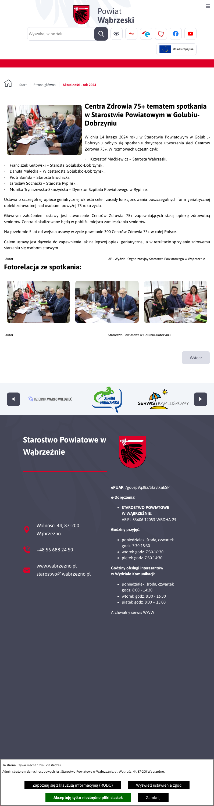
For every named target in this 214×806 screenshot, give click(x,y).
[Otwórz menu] (208, 6)
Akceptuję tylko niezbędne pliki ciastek (88, 797)
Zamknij (153, 797)
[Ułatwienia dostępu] (116, 34)
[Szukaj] (101, 34)
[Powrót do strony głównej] (15, 83)
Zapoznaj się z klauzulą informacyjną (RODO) (73, 785)
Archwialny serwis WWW (132, 612)
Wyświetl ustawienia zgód (158, 785)
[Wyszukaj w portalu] (67, 34)
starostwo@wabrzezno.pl (64, 574)
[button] (44, 153)
